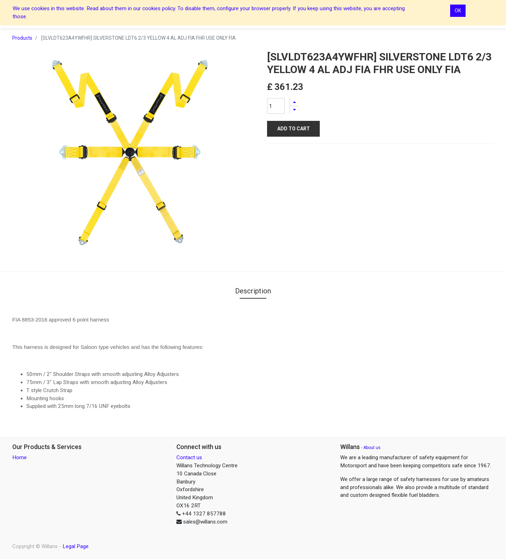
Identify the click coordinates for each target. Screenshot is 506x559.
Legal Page (76, 546)
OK (458, 10)
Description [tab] (253, 291)
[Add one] (294, 102)
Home (19, 457)
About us (372, 447)
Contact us (189, 457)
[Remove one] (294, 109)
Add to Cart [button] (293, 128)
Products (22, 38)
